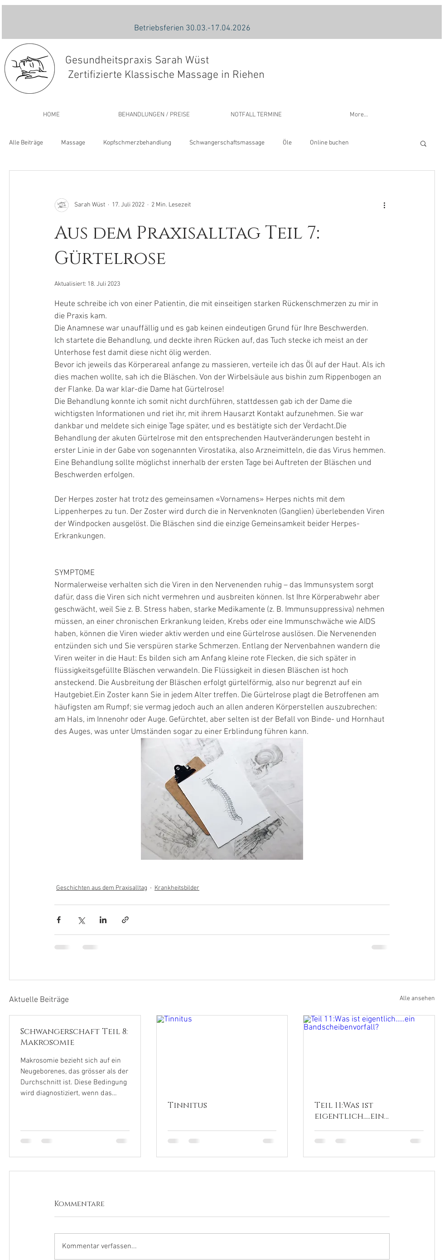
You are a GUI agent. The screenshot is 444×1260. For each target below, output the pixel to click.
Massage (73, 143)
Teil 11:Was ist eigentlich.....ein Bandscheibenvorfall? (364, 1111)
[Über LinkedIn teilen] (103, 919)
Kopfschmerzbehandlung (137, 143)
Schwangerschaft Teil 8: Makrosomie (74, 1037)
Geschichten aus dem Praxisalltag (101, 888)
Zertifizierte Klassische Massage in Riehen (165, 75)
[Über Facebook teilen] (58, 919)
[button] (423, 143)
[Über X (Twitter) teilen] (81, 919)
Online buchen (329, 143)
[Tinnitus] (222, 1052)
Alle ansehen (417, 998)
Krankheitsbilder (176, 888)
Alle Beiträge (26, 143)
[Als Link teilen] (125, 919)
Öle (287, 143)
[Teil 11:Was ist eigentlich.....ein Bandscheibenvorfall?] (369, 1052)
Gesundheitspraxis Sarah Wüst (137, 60)
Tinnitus (187, 1105)
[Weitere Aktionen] (384, 205)
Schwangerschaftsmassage (227, 143)
